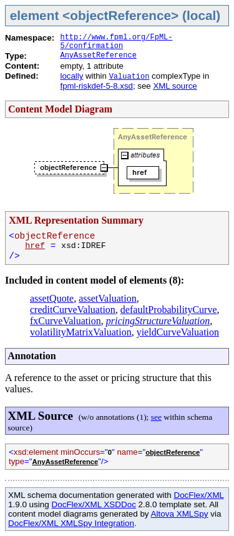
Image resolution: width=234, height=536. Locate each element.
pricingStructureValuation (158, 320)
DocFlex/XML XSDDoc (93, 504)
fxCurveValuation (65, 320)
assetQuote (52, 298)
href (35, 246)
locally (71, 76)
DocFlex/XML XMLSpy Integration (71, 523)
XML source (175, 86)
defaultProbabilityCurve (168, 309)
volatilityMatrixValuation (81, 332)
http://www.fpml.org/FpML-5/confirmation (116, 42)
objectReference (172, 452)
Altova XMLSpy (179, 514)
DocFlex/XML (198, 495)
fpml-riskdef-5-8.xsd (96, 86)
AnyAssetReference (98, 55)
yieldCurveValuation (178, 332)
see (156, 417)
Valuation (129, 76)
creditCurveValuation (72, 309)
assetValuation (107, 298)
